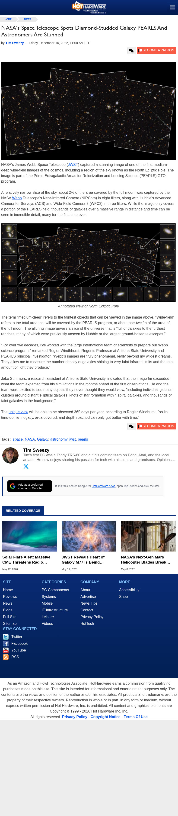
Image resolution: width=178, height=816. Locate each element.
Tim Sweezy (36, 450)
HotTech (87, 624)
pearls (83, 439)
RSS (15, 657)
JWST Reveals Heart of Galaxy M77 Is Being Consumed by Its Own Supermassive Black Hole (86, 560)
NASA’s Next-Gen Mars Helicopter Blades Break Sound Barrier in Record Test (148, 560)
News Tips (89, 603)
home (8, 19)
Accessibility (129, 590)
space (18, 439)
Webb (17, 198)
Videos (47, 624)
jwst (72, 439)
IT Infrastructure (55, 610)
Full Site (9, 617)
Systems (49, 597)
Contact (86, 610)
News (27, 19)
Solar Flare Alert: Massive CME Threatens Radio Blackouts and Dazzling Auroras (26, 560)
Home (8, 590)
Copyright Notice (106, 717)
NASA (30, 439)
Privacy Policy (92, 617)
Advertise (88, 597)
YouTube (18, 650)
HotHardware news (103, 486)
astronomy (58, 439)
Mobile (47, 603)
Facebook (19, 643)
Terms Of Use (136, 717)
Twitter (16, 637)
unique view (18, 412)
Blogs (7, 610)
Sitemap (10, 624)
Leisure (48, 617)
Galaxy (42, 439)
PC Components (55, 590)
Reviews (10, 597)
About (85, 590)
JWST (73, 165)
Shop (123, 597)
